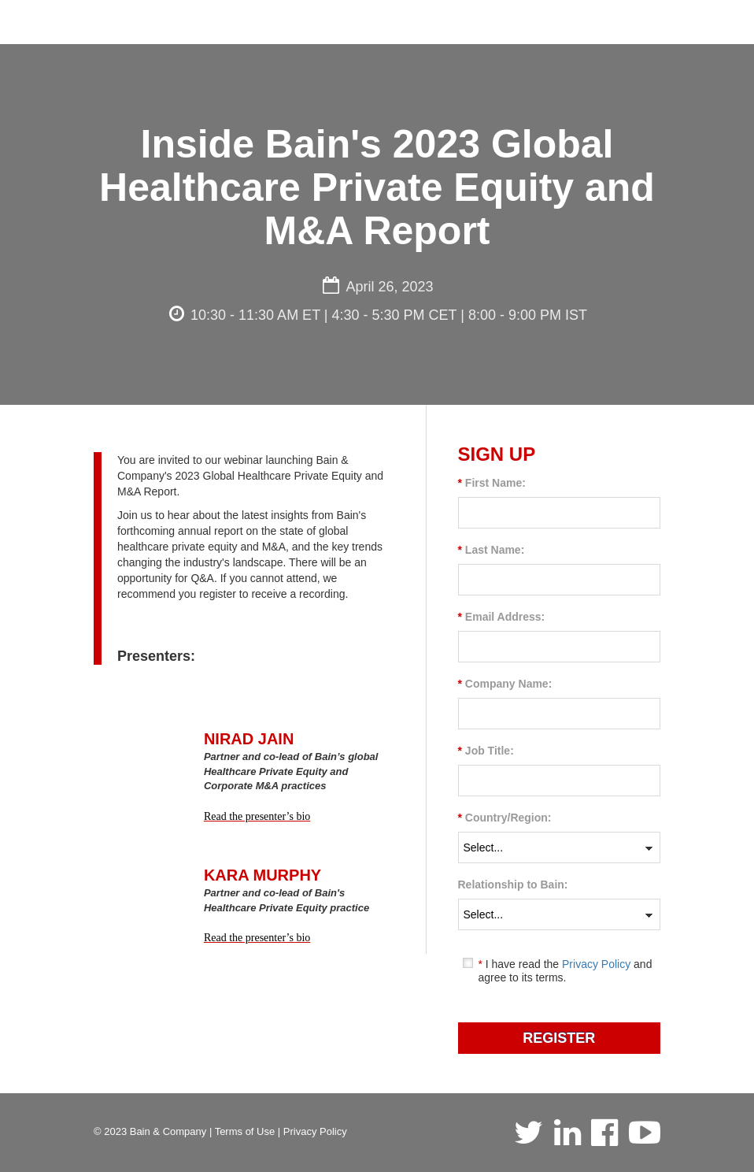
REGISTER (559, 1038)
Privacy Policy (596, 964)
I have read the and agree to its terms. (565, 971)
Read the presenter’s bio (257, 816)
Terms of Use (245, 1131)
